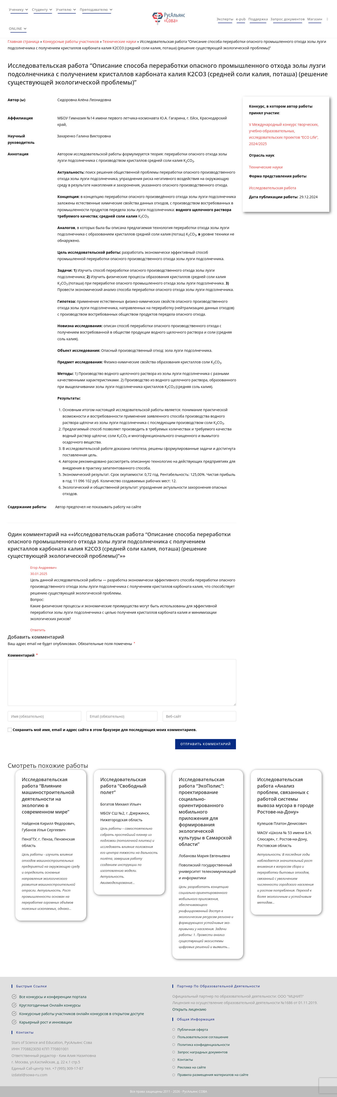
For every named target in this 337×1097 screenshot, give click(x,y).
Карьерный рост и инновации (45, 1022)
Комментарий (23, 655)
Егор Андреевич (43, 567)
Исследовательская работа (272, 187)
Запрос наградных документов (202, 1052)
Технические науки (119, 41)
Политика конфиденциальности (203, 1044)
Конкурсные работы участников (71, 41)
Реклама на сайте (191, 1067)
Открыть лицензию (189, 1009)
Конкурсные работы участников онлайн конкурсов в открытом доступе (81, 1013)
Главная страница (23, 41)
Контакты (185, 1059)
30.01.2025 (38, 573)
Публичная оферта (192, 1029)
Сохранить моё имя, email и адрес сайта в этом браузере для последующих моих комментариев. (105, 729)
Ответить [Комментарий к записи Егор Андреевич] (37, 630)
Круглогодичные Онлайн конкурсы (50, 1005)
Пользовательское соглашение (202, 1037)
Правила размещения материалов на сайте (212, 1074)
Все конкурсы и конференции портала (52, 996)
